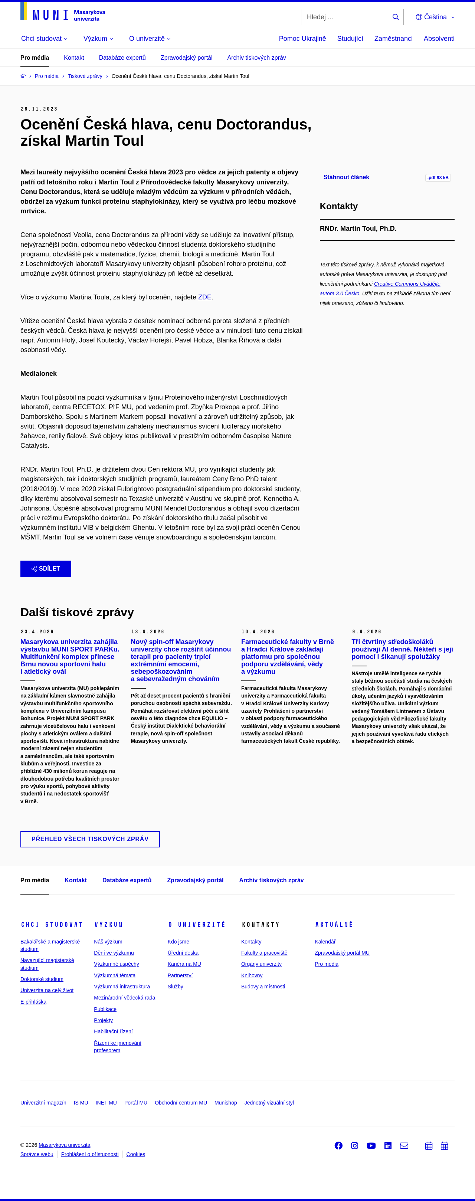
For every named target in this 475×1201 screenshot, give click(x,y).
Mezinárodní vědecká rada (124, 998)
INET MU (106, 1103)
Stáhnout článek (347, 177)
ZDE (205, 297)
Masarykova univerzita (64, 1145)
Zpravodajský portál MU (342, 953)
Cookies (136, 1154)
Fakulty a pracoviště (264, 953)
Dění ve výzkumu (114, 953)
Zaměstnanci (393, 38)
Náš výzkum (108, 942)
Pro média (34, 58)
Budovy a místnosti (263, 987)
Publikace (105, 1009)
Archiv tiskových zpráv (256, 58)
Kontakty (251, 942)
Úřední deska (183, 953)
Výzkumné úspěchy (116, 964)
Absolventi (439, 38)
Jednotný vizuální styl (269, 1103)
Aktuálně (334, 925)
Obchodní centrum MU (181, 1103)
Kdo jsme (178, 942)
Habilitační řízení (113, 1031)
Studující (350, 38)
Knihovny (252, 975)
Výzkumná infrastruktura (122, 987)
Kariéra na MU (184, 964)
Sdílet (46, 568)
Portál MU (135, 1103)
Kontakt (74, 58)
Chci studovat (51, 925)
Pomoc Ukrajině (302, 38)
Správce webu (36, 1154)
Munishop (225, 1103)
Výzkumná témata (114, 975)
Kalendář (325, 942)
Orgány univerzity (261, 964)
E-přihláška (33, 1002)
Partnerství (180, 975)
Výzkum (108, 925)
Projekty (103, 1020)
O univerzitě (197, 925)
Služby (175, 987)
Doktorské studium (41, 979)
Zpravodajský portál (187, 58)
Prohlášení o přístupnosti (90, 1154)
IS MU (81, 1103)
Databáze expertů (122, 58)
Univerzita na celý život (46, 990)
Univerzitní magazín (43, 1103)
